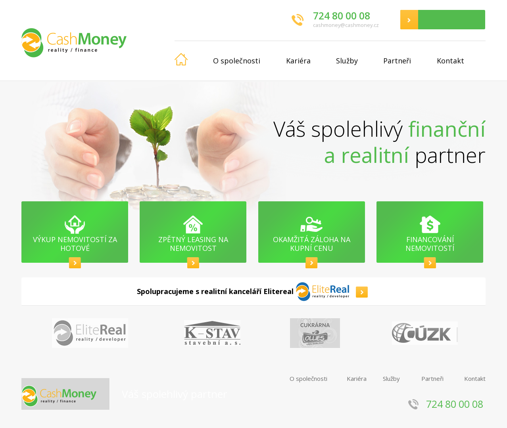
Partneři (397, 60)
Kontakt (450, 60)
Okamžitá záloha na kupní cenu (311, 244)
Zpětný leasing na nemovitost (193, 244)
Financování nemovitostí (429, 244)
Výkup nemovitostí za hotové (75, 244)
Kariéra (298, 60)
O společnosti (236, 60)
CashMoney (98, 40)
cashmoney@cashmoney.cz (346, 25)
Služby (347, 60)
